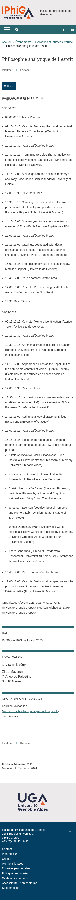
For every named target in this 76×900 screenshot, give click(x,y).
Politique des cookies (15, 873)
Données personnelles (16, 868)
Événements (23, 42)
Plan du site (9, 854)
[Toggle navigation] (7, 29)
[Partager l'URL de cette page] (49, 70)
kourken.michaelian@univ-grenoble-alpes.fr (30, 711)
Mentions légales (12, 863)
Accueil (6, 42)
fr (64, 29)
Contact (7, 849)
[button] (17, 29)
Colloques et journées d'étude (54, 42)
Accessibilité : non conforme (19, 883)
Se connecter (10, 887)
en (72, 29)
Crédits (6, 858)
